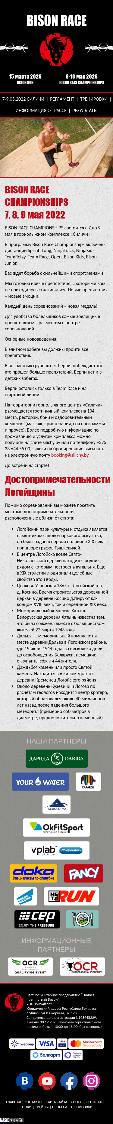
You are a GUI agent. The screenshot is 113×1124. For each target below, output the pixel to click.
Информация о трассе (41, 110)
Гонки (26, 1107)
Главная (13, 1102)
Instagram (91, 1080)
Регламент (62, 99)
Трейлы (42, 1107)
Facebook (69, 1080)
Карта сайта (56, 1102)
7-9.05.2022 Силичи (23, 99)
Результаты (84, 110)
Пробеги (59, 1107)
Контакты (33, 1102)
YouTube (47, 1080)
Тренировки (94, 99)
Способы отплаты (87, 1102)
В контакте (24, 1080)
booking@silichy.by (69, 455)
